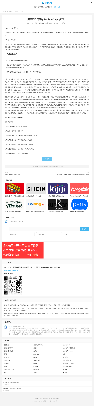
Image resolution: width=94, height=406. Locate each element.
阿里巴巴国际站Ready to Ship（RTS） (46, 20)
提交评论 (84, 229)
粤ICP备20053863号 (54, 399)
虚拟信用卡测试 (38, 345)
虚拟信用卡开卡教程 (69, 348)
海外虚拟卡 (7, 357)
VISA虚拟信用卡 (67, 360)
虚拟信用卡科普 (8, 348)
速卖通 (35, 351)
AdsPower (36, 354)
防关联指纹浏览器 (9, 370)
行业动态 (17, 11)
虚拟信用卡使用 (8, 351)
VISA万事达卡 (37, 360)
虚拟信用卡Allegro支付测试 (12, 175)
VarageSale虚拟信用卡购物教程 (79, 196)
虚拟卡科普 (66, 357)
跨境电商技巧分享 (68, 363)
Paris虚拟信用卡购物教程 (77, 212)
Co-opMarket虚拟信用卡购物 (13, 212)
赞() (62, 23)
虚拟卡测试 (48, 7)
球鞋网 (6, 366)
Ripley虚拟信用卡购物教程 (55, 212)
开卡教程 (41, 7)
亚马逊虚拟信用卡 (68, 366)
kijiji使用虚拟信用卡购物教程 (56, 196)
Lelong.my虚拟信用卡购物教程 (35, 212)
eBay (64, 354)
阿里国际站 (7, 360)
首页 (35, 7)
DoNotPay (36, 370)
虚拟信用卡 (47, 2)
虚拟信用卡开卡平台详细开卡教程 (14, 196)
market (36, 363)
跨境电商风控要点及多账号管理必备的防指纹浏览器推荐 (73, 175)
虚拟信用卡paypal (68, 351)
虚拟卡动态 (57, 7)
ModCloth (6, 363)
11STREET (36, 373)
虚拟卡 (35, 348)
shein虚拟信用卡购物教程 (33, 196)
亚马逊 (6, 354)
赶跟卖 (65, 370)
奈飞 (5, 373)
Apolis (65, 373)
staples (36, 366)
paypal (35, 357)
